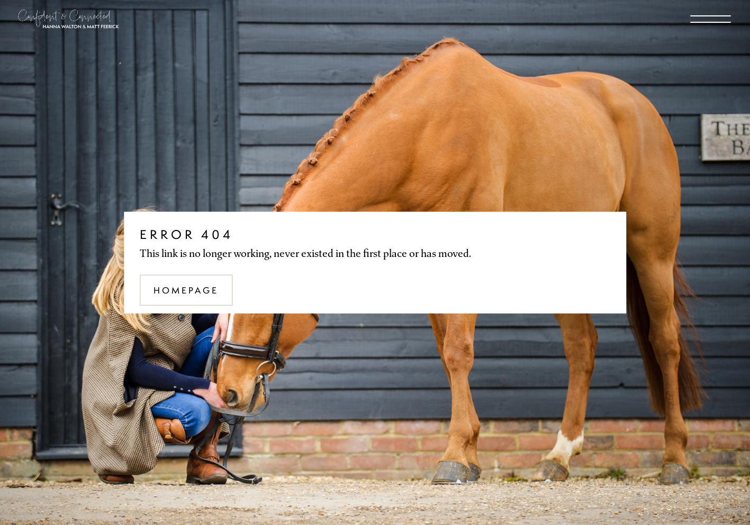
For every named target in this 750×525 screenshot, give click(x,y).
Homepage (186, 290)
